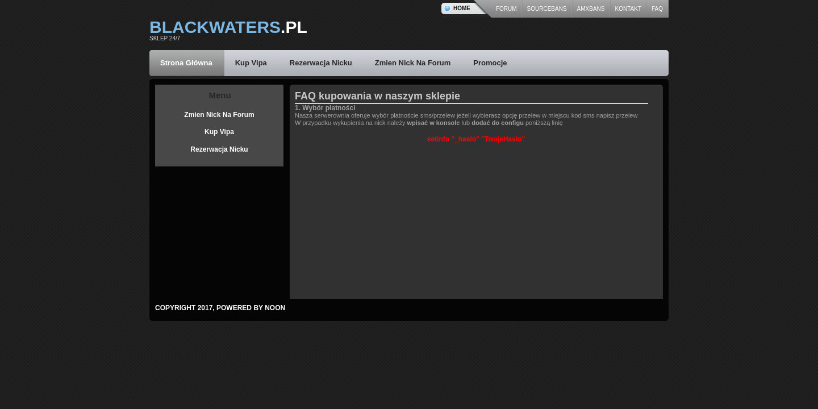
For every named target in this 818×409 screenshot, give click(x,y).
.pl (228, 27)
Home (461, 8)
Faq (657, 9)
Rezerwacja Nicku (321, 63)
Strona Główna (186, 63)
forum (506, 9)
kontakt (628, 9)
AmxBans (591, 9)
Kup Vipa (251, 63)
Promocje (490, 63)
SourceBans (547, 9)
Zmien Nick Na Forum (413, 63)
